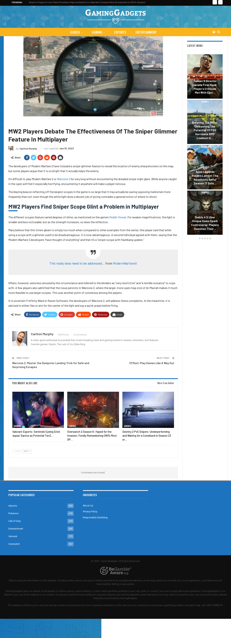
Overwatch (14, 544)
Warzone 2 (42, 121)
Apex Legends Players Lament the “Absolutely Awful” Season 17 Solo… (205, 177)
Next (27, 451)
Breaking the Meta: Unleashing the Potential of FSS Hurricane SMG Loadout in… (205, 130)
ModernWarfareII (125, 263)
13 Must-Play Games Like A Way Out (151, 363)
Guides (74, 32)
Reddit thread (117, 217)
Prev (17, 451)
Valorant (12, 536)
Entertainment (147, 32)
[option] (205, 145)
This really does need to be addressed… (77, 263)
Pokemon (13, 513)
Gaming (97, 32)
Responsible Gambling (95, 517)
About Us (88, 505)
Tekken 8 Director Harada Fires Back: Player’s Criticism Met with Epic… (205, 86)
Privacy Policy (90, 511)
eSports (120, 32)
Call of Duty (27, 121)
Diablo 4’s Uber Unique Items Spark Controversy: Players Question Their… (205, 223)
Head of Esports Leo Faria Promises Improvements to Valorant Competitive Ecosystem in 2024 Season (87, 2)
